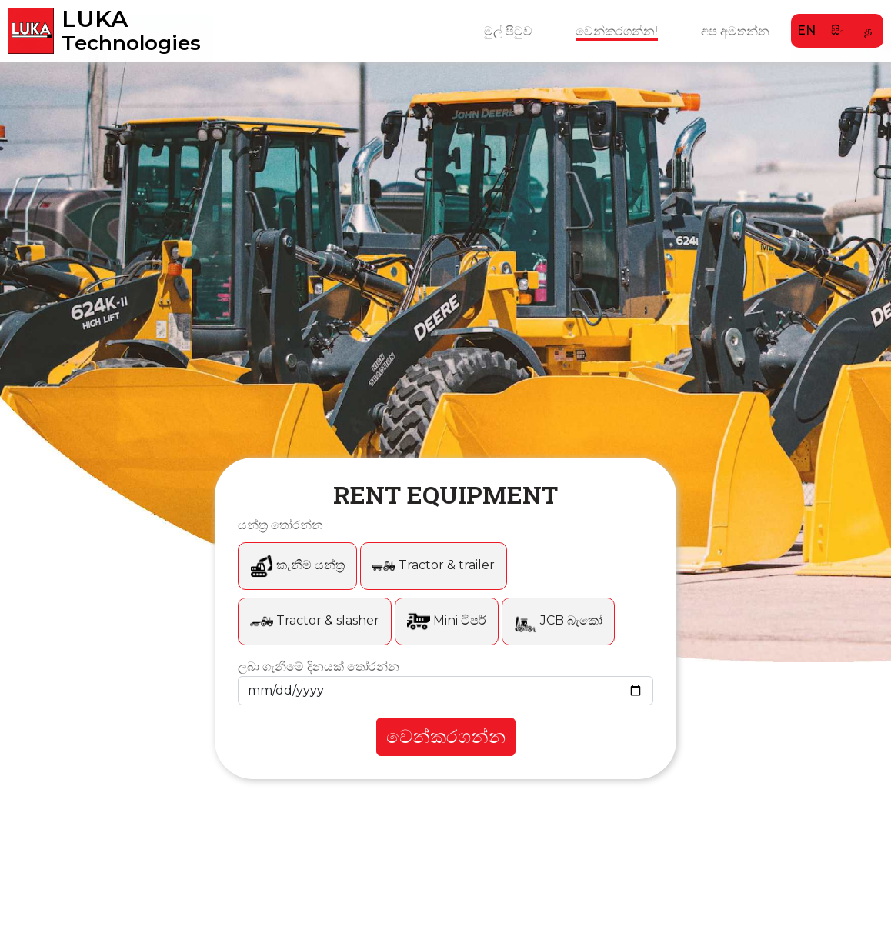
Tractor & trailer (433, 565)
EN (806, 30)
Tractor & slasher (314, 620)
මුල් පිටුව (508, 30)
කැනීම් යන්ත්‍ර (297, 565)
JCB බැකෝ (558, 620)
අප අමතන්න (735, 30)
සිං (837, 30)
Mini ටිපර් (446, 620)
